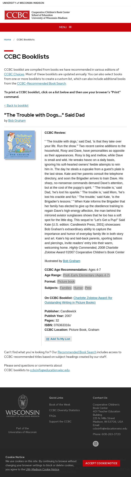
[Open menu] (65, 27)
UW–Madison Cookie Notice (42, 469)
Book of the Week (59, 404)
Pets (88, 288)
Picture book (66, 281)
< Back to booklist (16, 105)
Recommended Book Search (77, 352)
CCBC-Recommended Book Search (41, 83)
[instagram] (96, 444)
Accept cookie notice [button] (101, 463)
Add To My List (58, 339)
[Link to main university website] (22, 417)
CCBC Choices (14, 74)
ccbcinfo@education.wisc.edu (50, 370)
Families (65, 288)
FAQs (52, 416)
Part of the (22, 430)
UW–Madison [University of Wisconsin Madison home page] (23, 3)
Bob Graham (17, 120)
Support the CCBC (60, 421)
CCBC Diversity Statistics (64, 410)
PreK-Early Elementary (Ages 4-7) (86, 275)
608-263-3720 (111, 434)
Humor (78, 288)
